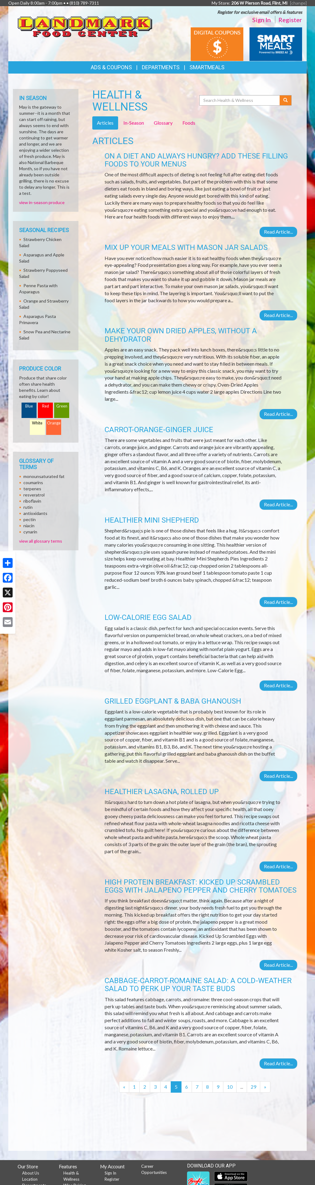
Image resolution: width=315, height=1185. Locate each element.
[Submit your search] (286, 100)
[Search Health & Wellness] (240, 100)
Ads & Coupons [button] (111, 67)
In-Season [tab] (133, 123)
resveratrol (34, 494)
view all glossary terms (40, 541)
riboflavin (32, 501)
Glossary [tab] (163, 123)
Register (290, 19)
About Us (30, 1173)
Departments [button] (161, 67)
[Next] (265, 1087)
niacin (28, 525)
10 (230, 1087)
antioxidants (35, 513)
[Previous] (124, 1087)
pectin (29, 519)
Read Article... (278, 232)
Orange (54, 423)
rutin (28, 507)
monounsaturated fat (44, 476)
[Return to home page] (85, 24)
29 (253, 1087)
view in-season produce (42, 202)
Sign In (261, 19)
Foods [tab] (188, 123)
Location (30, 1179)
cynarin (30, 531)
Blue (29, 406)
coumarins (33, 482)
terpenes (32, 488)
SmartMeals (207, 67)
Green (61, 406)
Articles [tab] (105, 123)
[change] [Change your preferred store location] (298, 3)
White (37, 423)
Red (45, 406)
